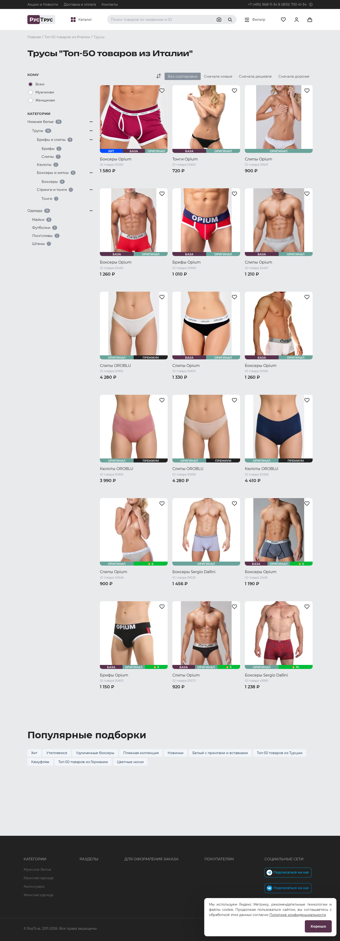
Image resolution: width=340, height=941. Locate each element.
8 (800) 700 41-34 (292, 4)
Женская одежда (38, 861)
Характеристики (80, 852)
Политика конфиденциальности (201, 861)
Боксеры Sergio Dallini (193, 572)
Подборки (75, 861)
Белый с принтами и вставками (220, 753)
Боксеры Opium (116, 159)
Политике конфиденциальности (297, 915)
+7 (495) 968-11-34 (262, 4)
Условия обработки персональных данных (210, 869)
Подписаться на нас (288, 838)
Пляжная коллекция (141, 753)
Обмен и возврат (188, 852)
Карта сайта (76, 895)
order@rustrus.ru (121, 852)
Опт (69, 835)
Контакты (110, 4)
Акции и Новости (42, 4)
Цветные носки (130, 762)
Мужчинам (44, 92)
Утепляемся (56, 753)
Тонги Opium (185, 159)
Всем (39, 84)
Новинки (175, 753)
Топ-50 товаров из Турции (279, 753)
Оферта (180, 835)
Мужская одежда (39, 844)
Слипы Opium (258, 159)
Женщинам (45, 100)
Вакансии (74, 886)
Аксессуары (34, 852)
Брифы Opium (186, 262)
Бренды (73, 844)
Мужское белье (37, 835)
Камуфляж (40, 762)
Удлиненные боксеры (95, 753)
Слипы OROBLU (115, 365)
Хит (34, 753)
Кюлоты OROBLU (116, 468)
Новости (73, 878)
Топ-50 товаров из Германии (83, 762)
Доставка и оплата (80, 4)
